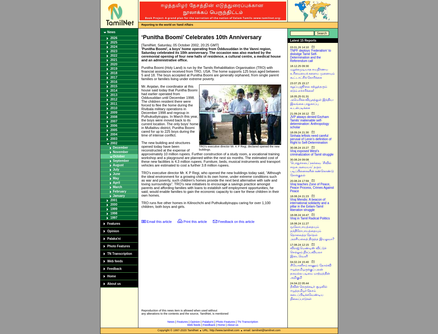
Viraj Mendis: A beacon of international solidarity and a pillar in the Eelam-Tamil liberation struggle (309, 205)
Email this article (159, 222)
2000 (114, 204)
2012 (114, 99)
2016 (114, 82)
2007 (114, 121)
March (117, 187)
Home (111, 276)
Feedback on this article (236, 222)
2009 (114, 112)
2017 (114, 77)
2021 (114, 60)
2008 (114, 117)
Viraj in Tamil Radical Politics (310, 218)
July (116, 169)
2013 (114, 95)
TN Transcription (119, 253)
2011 (114, 103)
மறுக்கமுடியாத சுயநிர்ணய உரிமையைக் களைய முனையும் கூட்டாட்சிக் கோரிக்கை (312, 73)
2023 (114, 51)
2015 (114, 86)
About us (114, 283)
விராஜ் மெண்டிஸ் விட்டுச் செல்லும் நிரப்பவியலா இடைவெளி (308, 252)
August (118, 165)
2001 (114, 200)
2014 (114, 90)
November (120, 152)
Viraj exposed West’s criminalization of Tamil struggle (312, 152)
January (119, 196)
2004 (114, 134)
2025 (114, 42)
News (111, 32)
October (119, 156)
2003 (114, 139)
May (116, 178)
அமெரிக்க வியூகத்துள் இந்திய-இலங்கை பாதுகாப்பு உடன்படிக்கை (312, 104)
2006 (114, 125)
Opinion (113, 231)
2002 (114, 143)
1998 (114, 213)
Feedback (114, 268)
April (116, 182)
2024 (114, 47)
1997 (114, 217)
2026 (114, 38)
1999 (114, 209)
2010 (114, 108)
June (116, 174)
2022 (114, 55)
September (121, 160)
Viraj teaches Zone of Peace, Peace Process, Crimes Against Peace (312, 187)
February (119, 191)
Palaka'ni (114, 238)
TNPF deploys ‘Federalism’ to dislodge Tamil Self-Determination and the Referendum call (310, 56)
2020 (114, 64)
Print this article (195, 222)
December (120, 147)
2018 (114, 73)
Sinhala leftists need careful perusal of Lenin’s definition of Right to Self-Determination (311, 139)
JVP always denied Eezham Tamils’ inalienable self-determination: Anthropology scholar (309, 122)
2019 (114, 68)
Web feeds (115, 261)
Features (114, 223)
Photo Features (118, 246)
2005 (114, 130)
